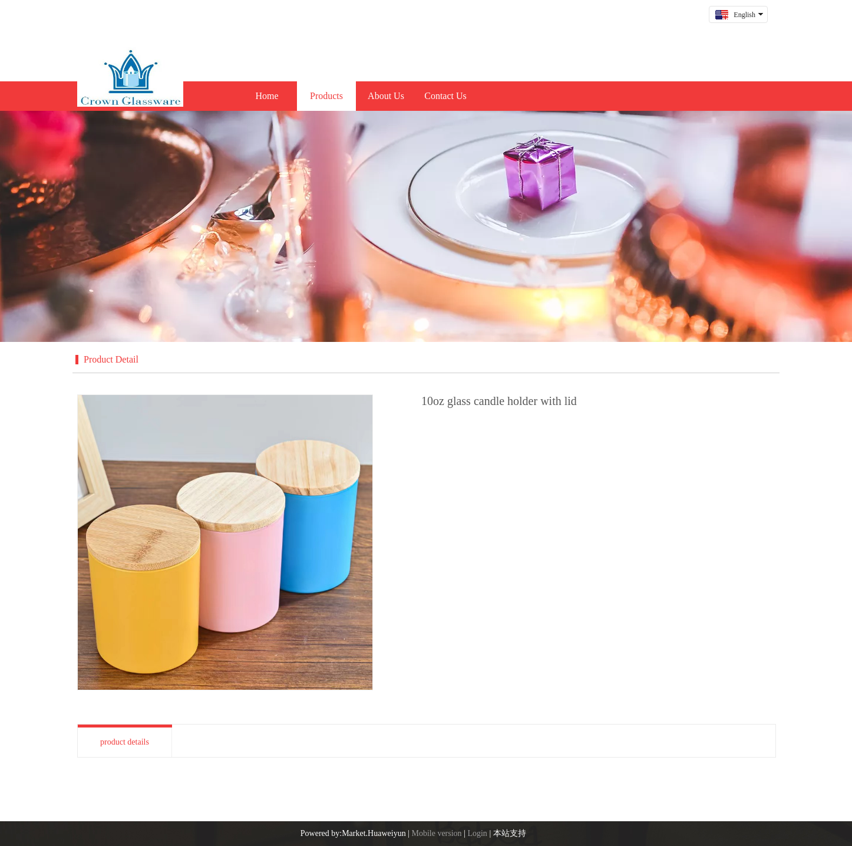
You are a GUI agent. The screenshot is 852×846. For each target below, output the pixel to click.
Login (477, 833)
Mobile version (436, 833)
